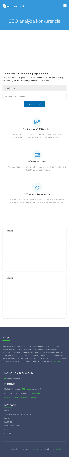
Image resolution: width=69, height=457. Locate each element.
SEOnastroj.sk (33, 449)
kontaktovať (57, 361)
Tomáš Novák (55, 449)
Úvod (6, 411)
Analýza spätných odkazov (17, 415)
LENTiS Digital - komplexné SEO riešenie (20, 398)
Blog (6, 430)
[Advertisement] (34, 48)
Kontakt (8, 433)
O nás (7, 418)
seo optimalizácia (33, 393)
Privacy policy (11, 426)
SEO (50, 355)
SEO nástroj (26, 389)
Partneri (8, 422)
